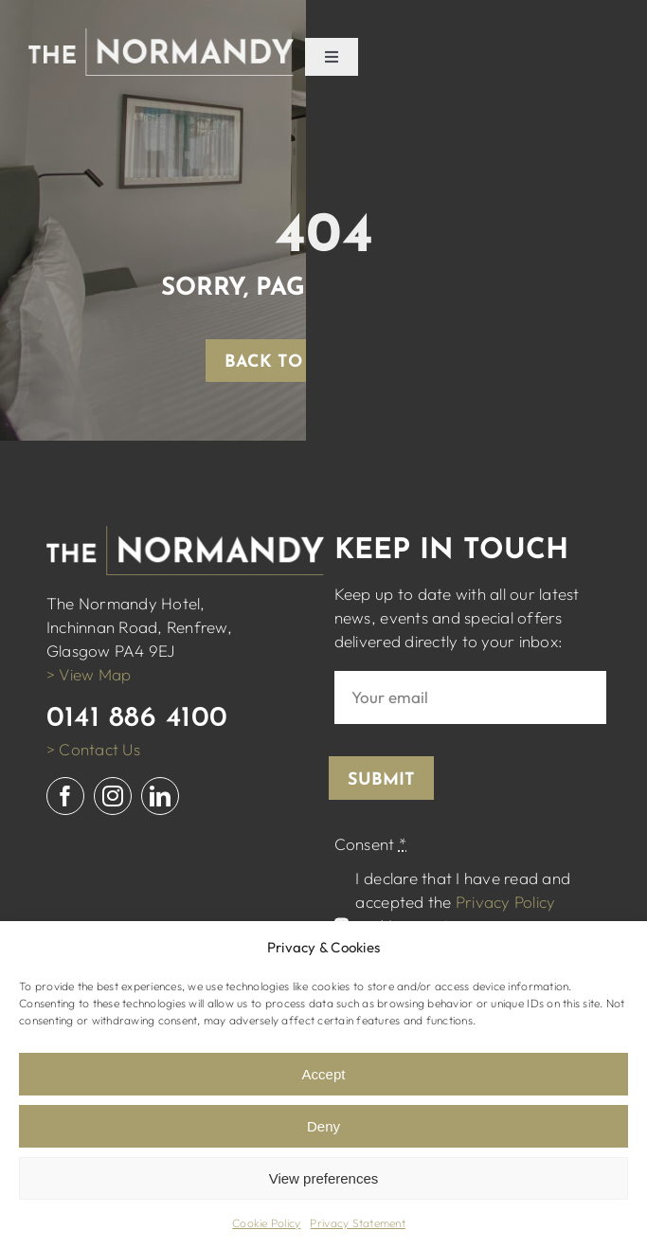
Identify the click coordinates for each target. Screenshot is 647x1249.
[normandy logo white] (161, 36)
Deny (323, 1126)
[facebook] (65, 796)
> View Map (89, 674)
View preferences (324, 1178)
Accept (324, 1074)
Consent (370, 844)
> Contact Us (93, 749)
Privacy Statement (357, 1223)
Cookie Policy (266, 1223)
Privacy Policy (506, 902)
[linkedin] (160, 796)
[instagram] (113, 796)
